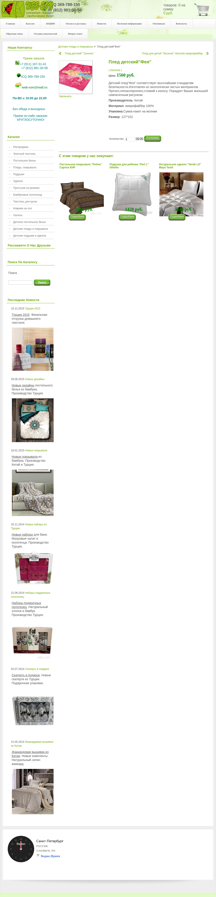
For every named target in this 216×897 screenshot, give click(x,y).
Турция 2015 (32, 308)
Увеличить (76, 95)
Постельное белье (24, 160)
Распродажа (20, 147)
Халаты (17, 215)
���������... (79, 217)
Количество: (117, 138)
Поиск (12, 273)
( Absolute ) (115, 70)
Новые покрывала (36, 450)
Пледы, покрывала (24, 167)
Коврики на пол (22, 208)
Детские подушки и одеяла (29, 235)
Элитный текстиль (24, 153)
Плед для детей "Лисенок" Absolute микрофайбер (172, 53)
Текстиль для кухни (25, 201)
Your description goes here (27, 11)
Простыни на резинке (26, 187)
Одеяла (18, 181)
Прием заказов (33, 58)
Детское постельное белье (29, 222)
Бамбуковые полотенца (27, 194)
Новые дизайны (34, 379)
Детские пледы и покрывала (30, 228)
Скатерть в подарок (37, 669)
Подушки (18, 174)
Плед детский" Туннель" (79, 53)
